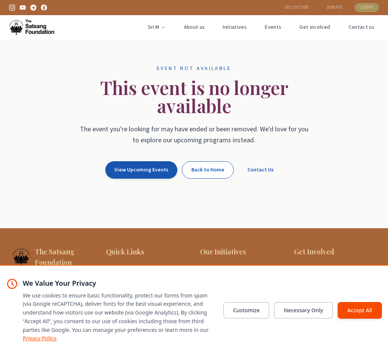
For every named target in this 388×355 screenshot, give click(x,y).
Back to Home (207, 170)
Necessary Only (303, 310)
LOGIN (367, 7)
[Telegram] (33, 8)
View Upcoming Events (141, 170)
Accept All (359, 310)
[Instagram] (12, 8)
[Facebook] (44, 8)
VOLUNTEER (296, 7)
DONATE (335, 7)
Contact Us (260, 170)
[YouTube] (23, 8)
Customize (246, 310)
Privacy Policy (39, 338)
